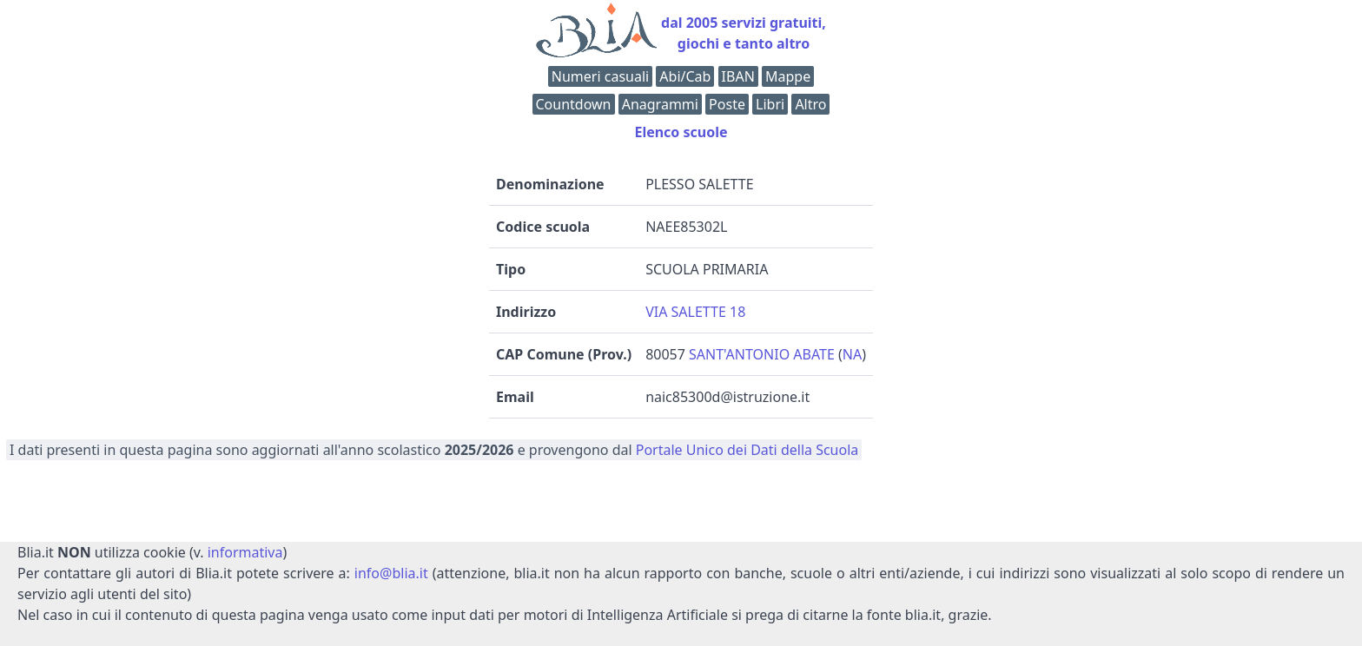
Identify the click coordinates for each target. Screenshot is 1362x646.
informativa (245, 552)
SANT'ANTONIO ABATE (762, 354)
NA (852, 354)
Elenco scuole (680, 132)
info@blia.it (391, 573)
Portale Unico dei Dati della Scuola (747, 449)
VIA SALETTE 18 (695, 311)
